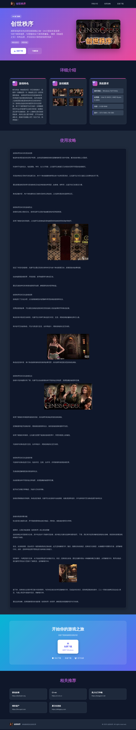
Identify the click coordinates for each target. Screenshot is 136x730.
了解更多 (35, 51)
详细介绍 (94, 4)
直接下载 (120, 4)
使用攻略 (107, 4)
